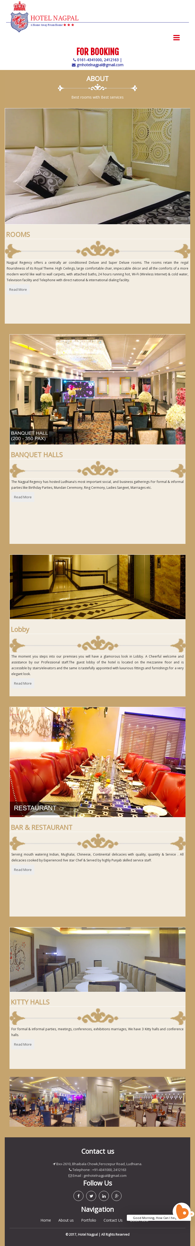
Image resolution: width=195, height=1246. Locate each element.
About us (66, 1220)
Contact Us (113, 1220)
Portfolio (88, 1220)
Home (45, 1220)
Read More (18, 289)
